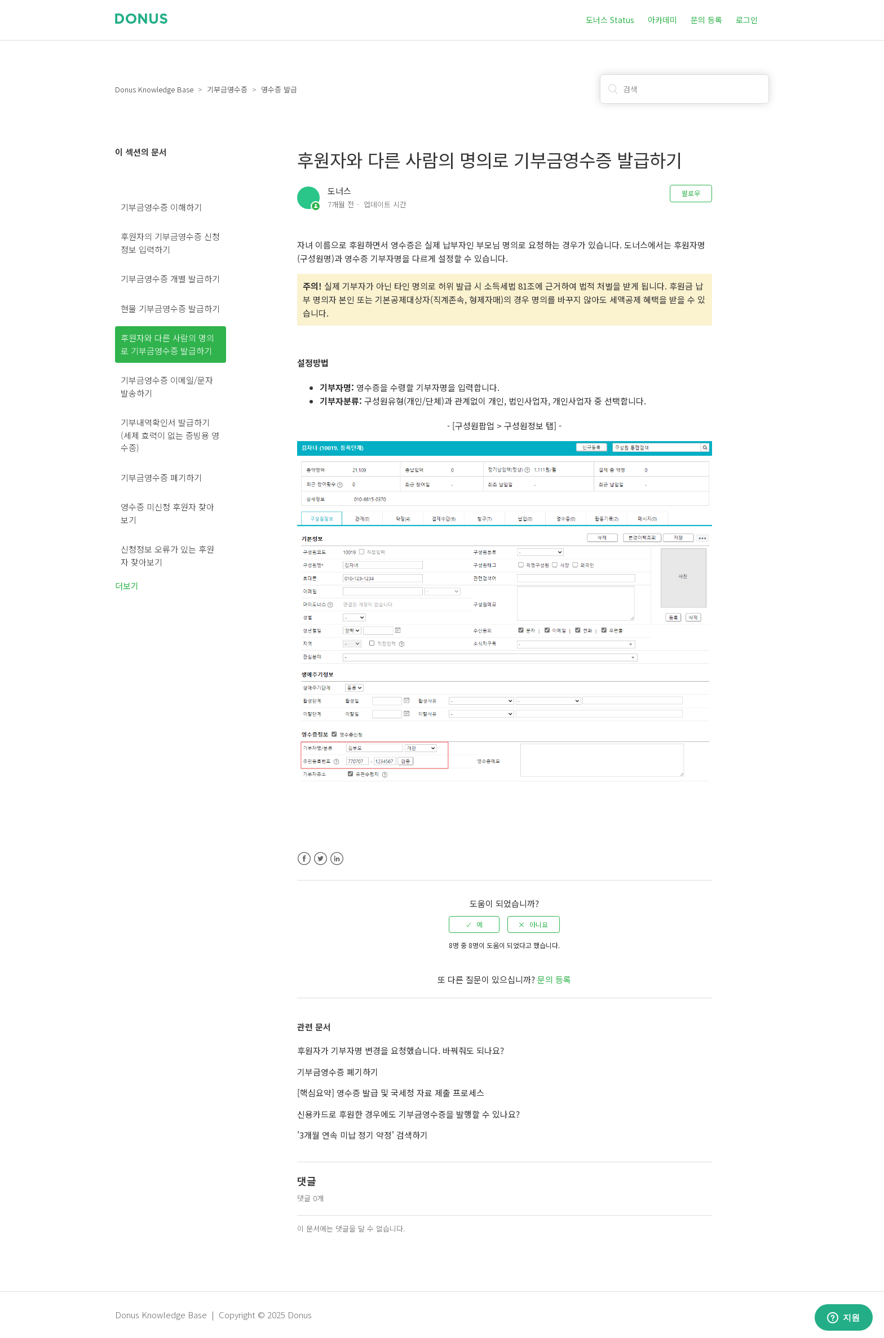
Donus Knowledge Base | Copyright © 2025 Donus (213, 1315)
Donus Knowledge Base (154, 89)
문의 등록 (706, 19)
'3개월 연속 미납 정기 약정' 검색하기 (362, 1135)
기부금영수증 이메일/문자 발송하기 (167, 386)
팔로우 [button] (691, 193)
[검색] (684, 89)
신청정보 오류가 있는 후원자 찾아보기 (167, 555)
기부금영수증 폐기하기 (161, 477)
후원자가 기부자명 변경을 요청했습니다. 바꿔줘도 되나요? (400, 1050)
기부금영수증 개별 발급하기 (170, 279)
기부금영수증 (227, 89)
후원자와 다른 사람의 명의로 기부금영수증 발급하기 (167, 344)
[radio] (474, 924)
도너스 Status (610, 19)
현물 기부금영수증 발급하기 (170, 308)
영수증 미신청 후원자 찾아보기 (167, 513)
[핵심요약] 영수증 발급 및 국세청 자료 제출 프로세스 (390, 1093)
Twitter (320, 859)
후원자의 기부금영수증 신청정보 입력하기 (170, 242)
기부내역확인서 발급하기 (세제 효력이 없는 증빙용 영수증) (170, 435)
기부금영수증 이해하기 (161, 207)
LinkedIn (337, 859)
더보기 (127, 586)
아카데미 (662, 19)
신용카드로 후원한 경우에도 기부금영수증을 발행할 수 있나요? (408, 1114)
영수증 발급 (279, 89)
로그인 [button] (747, 19)
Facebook (304, 859)
